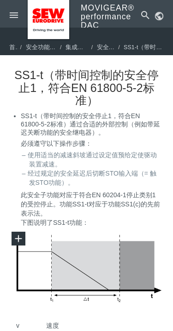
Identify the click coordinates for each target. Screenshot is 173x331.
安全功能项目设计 (50, 47)
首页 (15, 47)
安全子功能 (112, 47)
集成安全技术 (83, 47)
